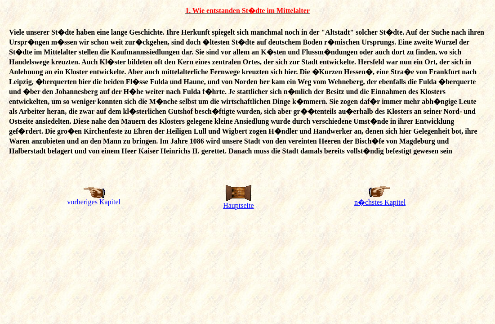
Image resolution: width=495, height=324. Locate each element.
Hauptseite (238, 205)
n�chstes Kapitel (380, 202)
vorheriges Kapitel (93, 202)
